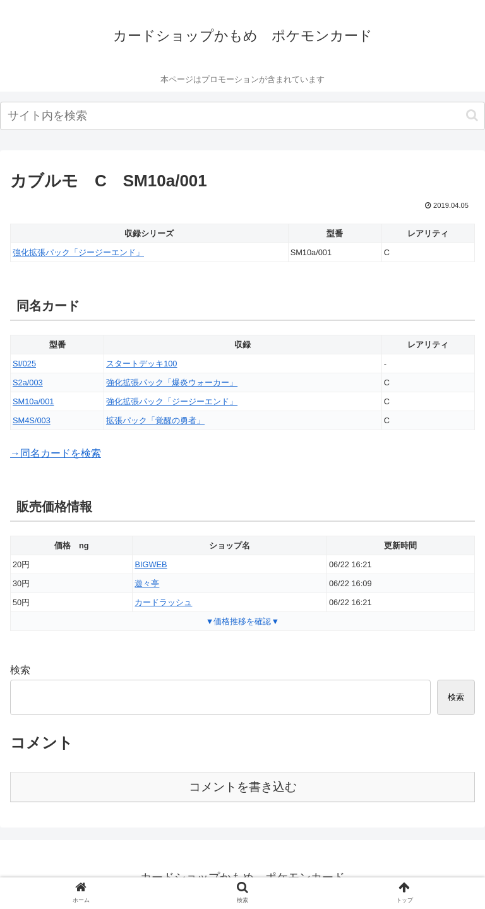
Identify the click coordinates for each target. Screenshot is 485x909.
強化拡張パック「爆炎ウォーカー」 (171, 382)
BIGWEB (151, 564)
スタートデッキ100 (141, 363)
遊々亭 (147, 583)
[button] (472, 115)
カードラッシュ (163, 602)
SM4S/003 (32, 420)
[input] (242, 116)
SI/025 (24, 363)
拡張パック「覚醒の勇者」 (155, 420)
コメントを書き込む (243, 786)
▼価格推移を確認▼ (242, 621)
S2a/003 (28, 382)
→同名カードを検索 (55, 453)
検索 (20, 670)
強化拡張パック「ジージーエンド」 (78, 252)
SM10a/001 (33, 401)
